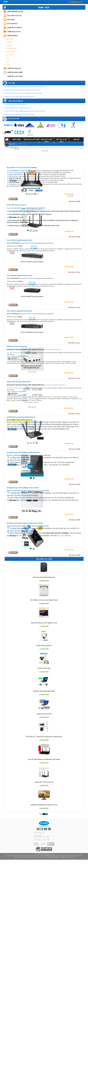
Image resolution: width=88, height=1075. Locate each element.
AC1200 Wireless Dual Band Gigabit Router (21, 417)
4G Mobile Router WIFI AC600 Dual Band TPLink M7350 (25, 523)
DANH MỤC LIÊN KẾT (41, 840)
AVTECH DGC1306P (44, 668)
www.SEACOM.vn (38, 854)
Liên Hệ (76, 139)
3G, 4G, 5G (10, 55)
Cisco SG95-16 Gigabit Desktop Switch (19, 240)
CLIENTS (9, 45)
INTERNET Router (12, 48)
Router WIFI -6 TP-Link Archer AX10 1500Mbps (22, 167)
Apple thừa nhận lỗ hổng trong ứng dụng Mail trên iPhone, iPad (22, 90)
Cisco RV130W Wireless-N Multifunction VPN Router (44, 759)
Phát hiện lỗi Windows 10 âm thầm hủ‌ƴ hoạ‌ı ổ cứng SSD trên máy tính (24, 86)
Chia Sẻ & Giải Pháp (46, 141)
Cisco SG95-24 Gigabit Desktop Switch (19, 311)
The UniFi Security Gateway (15, 352)
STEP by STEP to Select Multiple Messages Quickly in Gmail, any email (25, 111)
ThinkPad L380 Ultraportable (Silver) (44, 691)
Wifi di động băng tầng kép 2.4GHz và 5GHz (26, 533)
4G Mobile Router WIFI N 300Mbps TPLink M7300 (23, 488)
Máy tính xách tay (14, 15)
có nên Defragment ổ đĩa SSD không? (15, 104)
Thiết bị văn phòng (14, 27)
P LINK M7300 (44, 491)
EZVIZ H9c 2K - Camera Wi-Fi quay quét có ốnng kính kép (44, 736)
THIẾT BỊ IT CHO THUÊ (15, 76)
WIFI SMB (9, 42)
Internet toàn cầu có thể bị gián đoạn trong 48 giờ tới (19, 96)
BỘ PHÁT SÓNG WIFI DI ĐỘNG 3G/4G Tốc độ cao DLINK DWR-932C (29, 455)
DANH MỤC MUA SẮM (42, 837)
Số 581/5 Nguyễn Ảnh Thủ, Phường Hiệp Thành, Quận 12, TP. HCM (32, 857)
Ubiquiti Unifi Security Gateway (17, 346)
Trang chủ (11, 144)
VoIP (8, 61)
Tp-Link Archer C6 (38, 208)
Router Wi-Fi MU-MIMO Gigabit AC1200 (18, 208)
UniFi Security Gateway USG (53, 349)
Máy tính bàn (12, 23)
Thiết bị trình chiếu (15, 72)
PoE (8, 58)
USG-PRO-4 (61, 385)
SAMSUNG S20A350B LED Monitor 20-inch (44, 805)
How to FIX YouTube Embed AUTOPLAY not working (19, 114)
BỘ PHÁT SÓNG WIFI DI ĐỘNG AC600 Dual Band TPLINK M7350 (28, 526)
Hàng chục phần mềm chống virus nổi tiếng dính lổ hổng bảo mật (23, 93)
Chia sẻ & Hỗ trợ (31, 139)
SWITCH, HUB (11, 51)
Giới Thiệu (16, 139)
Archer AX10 (12, 172)
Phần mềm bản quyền (15, 11)
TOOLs (9, 64)
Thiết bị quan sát (14, 31)
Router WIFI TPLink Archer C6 (16, 205)
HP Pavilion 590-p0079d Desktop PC (44, 577)
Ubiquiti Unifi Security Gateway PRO (18, 382)
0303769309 (55, 855)
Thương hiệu (12, 147)
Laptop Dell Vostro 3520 (44, 714)
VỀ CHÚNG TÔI (39, 832)
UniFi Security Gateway (51, 385)
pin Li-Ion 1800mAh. (64, 535)
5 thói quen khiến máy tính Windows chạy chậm (18, 108)
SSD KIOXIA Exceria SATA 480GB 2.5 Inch (44, 623)
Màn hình (11, 19)
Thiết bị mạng (12, 35)
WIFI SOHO (10, 39)
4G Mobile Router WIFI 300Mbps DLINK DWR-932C (23, 452)
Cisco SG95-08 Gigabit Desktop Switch (19, 275)
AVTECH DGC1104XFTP (44, 645)
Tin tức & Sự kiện (61, 141)
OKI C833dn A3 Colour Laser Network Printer (44, 600)
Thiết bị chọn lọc (14, 68)
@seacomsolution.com (67, 857)
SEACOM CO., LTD (35, 855)
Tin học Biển (27, 855)
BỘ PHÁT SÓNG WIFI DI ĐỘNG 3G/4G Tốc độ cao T (23, 491)
